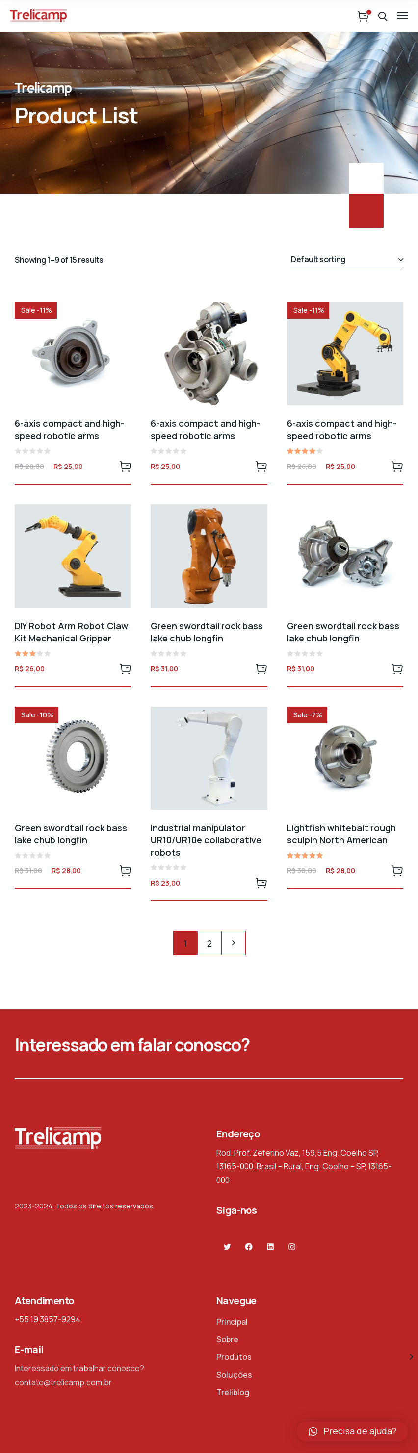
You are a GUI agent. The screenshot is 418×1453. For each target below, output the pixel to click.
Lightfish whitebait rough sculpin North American (341, 834)
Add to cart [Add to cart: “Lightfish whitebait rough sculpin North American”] (397, 870)
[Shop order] (346, 259)
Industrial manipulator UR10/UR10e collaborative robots (206, 840)
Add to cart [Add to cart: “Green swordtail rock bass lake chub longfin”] (261, 668)
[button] (352, 1431)
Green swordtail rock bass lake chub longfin (207, 632)
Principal (232, 1321)
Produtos (234, 1357)
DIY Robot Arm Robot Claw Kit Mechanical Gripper (71, 632)
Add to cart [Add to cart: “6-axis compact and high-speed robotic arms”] (125, 466)
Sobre (227, 1339)
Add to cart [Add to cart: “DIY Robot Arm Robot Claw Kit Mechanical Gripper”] (125, 668)
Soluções (234, 1374)
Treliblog (232, 1392)
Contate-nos (371, 1049)
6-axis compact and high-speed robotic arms (69, 430)
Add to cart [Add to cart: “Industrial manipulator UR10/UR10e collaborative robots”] (261, 882)
